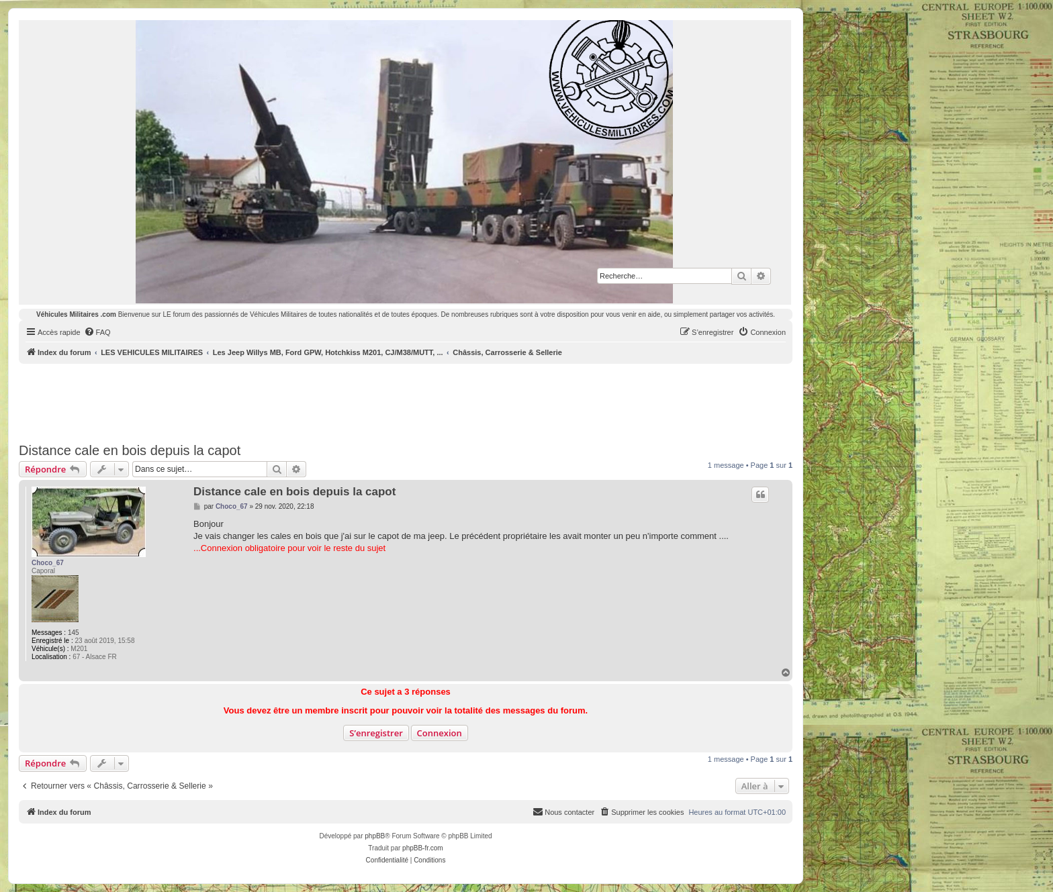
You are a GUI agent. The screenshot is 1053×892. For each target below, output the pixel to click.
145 (73, 632)
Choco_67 (48, 562)
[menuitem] (97, 332)
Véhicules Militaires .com (76, 314)
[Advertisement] (405, 400)
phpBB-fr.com (422, 848)
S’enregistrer (376, 733)
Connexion (439, 733)
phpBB (375, 836)
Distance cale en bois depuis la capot (129, 450)
